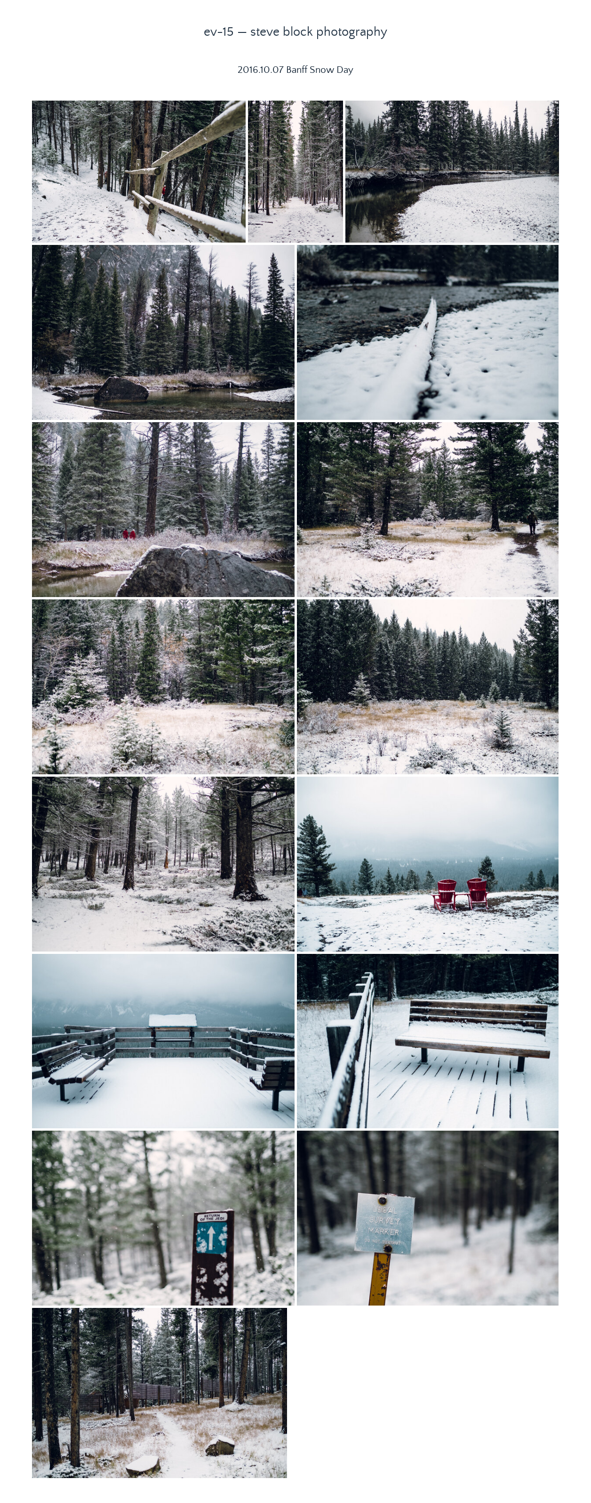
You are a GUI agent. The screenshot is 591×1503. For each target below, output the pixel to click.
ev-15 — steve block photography (295, 32)
